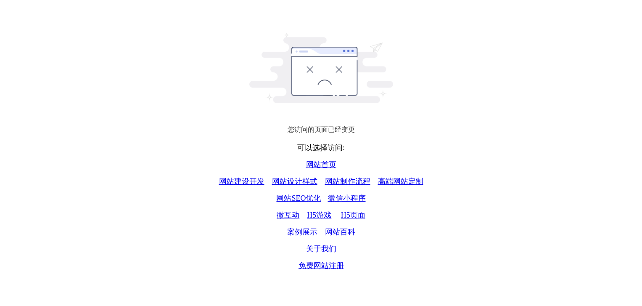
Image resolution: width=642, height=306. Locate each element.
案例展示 (302, 232)
